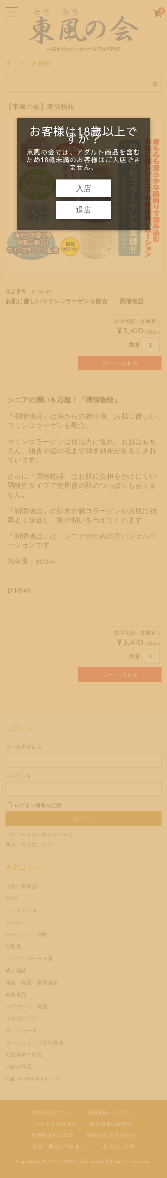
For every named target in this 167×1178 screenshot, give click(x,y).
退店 (83, 210)
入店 (83, 188)
